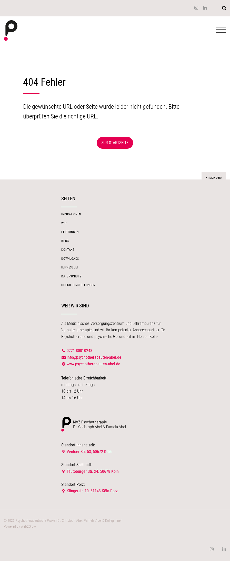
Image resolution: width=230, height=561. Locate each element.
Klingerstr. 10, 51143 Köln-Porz (89, 490)
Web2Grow (28, 526)
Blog (65, 241)
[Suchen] (224, 8)
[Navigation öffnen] (221, 31)
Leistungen (69, 232)
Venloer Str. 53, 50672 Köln (86, 451)
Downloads (70, 259)
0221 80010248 (79, 350)
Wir (63, 223)
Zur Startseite (114, 142)
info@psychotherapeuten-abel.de (91, 357)
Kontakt (67, 250)
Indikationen (71, 214)
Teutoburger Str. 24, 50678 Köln (90, 471)
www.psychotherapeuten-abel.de (93, 364)
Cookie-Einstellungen (78, 285)
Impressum (69, 267)
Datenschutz (71, 276)
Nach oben (213, 177)
